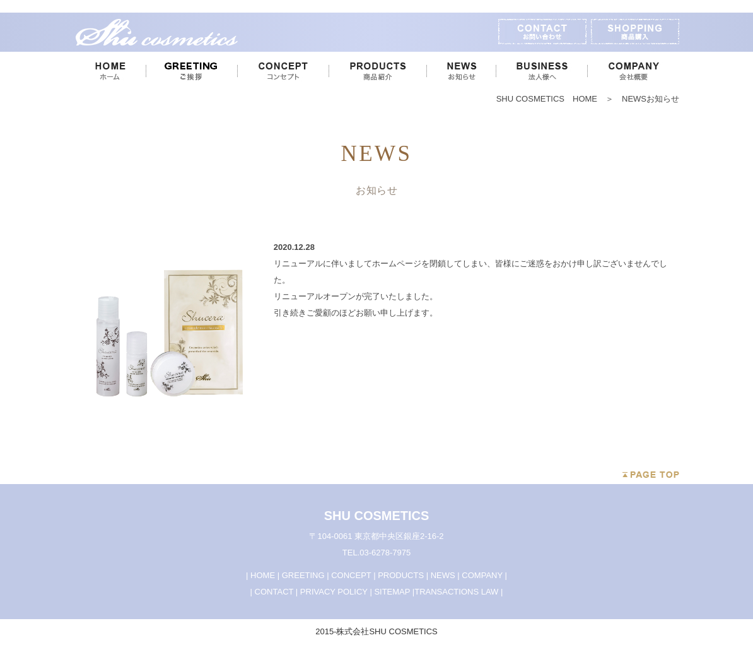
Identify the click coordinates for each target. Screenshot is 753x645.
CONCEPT (351, 575)
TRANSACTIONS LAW (456, 591)
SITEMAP (392, 591)
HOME (262, 575)
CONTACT (274, 591)
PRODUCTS (401, 575)
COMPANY (482, 575)
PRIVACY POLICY (334, 591)
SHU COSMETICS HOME (550, 99)
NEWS (443, 575)
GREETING (303, 575)
